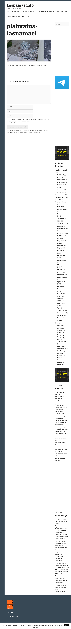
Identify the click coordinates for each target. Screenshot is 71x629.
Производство (62, 277)
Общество (60, 265)
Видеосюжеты (62, 209)
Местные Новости (20, 11)
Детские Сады (62, 341)
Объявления (32, 11)
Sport (59, 187)
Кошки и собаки (62, 228)
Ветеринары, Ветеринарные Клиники (62, 337)
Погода (59, 272)
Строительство (62, 303)
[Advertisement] (34, 72)
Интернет (60, 226)
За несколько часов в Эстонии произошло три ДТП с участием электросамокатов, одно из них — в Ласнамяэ (62, 569)
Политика (60, 274)
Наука (59, 253)
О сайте (28, 16)
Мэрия (59, 248)
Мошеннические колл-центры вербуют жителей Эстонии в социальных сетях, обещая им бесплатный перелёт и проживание (61, 551)
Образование (61, 260)
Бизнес (59, 207)
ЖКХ (58, 221)
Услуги (59, 320)
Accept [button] (66, 625)
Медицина (60, 241)
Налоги (59, 250)
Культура (60, 236)
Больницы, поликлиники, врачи (61, 330)
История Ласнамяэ (60, 11)
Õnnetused (60, 185)
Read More (35, 627)
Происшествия (62, 282)
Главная (10, 11)
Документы (61, 218)
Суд (58, 308)
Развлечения (61, 289)
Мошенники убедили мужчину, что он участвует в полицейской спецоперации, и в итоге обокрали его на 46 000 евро (61, 425)
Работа (59, 286)
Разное (59, 318)
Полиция (60, 364)
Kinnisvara (60, 175)
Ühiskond (60, 192)
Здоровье (60, 223)
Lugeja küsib (61, 182)
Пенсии (59, 269)
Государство (61, 214)
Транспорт (21, 16)
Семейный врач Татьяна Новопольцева (61, 589)
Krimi (59, 177)
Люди (59, 238)
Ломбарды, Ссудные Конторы (61, 353)
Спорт (59, 296)
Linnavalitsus (61, 180)
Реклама (60, 293)
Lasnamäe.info (20, 5)
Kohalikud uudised (61, 170)
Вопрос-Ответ (60, 195)
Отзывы (49, 11)
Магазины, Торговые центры (60, 360)
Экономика (61, 313)
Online (12, 616)
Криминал (60, 233)
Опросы (57, 323)
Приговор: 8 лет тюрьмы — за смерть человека (60, 436)
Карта (9, 16)
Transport (60, 190)
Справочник (41, 11)
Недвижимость (62, 255)
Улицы (14, 16)
